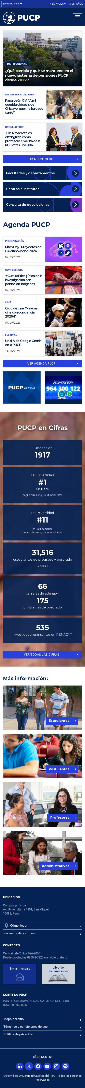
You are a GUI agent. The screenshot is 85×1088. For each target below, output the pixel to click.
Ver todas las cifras (41, 654)
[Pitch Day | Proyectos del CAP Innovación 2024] (42, 249)
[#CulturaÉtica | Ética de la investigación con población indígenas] (42, 280)
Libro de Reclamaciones (58, 969)
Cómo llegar (18, 925)
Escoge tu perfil (12, 3)
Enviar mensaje (20, 968)
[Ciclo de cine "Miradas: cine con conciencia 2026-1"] (42, 312)
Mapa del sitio (13, 1019)
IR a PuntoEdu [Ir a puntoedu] (41, 159)
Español (77, 3)
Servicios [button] (59, 3)
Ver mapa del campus (19, 933)
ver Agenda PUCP (41, 363)
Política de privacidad (18, 1034)
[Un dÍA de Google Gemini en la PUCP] (42, 343)
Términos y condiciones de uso (25, 1026)
